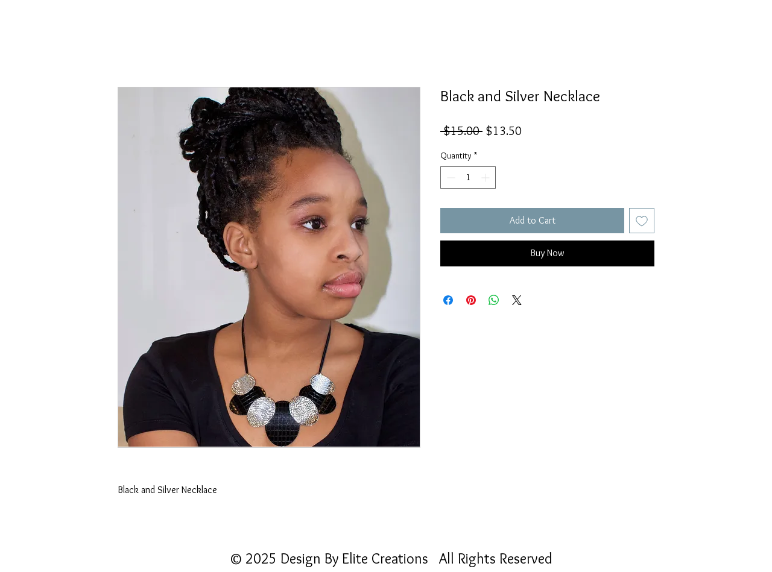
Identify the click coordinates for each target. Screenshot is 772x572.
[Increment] (486, 177)
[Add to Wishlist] (641, 220)
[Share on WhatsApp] (494, 300)
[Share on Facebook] (448, 300)
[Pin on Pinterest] (471, 300)
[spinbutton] (468, 177)
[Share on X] (517, 300)
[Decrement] (449, 177)
